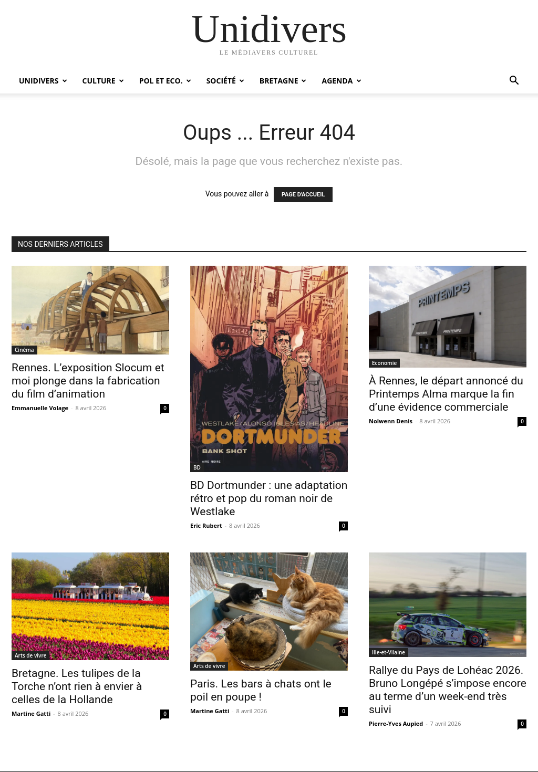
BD (197, 467)
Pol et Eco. (165, 81)
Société (225, 81)
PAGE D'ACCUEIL (303, 194)
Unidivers (43, 81)
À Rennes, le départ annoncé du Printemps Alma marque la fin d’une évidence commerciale (446, 393)
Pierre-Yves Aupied (396, 723)
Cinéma (24, 349)
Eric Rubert (206, 525)
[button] (513, 82)
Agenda (341, 81)
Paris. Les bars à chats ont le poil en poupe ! (261, 690)
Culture (103, 81)
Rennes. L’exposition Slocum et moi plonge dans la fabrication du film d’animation (88, 380)
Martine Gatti (31, 713)
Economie (384, 363)
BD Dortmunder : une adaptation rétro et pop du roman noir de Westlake (268, 498)
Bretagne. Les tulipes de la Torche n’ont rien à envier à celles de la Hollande (77, 686)
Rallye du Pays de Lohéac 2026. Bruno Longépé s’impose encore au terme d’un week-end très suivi (447, 690)
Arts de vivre (30, 655)
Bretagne (283, 81)
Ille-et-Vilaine (388, 652)
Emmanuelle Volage (40, 408)
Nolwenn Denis (390, 421)
